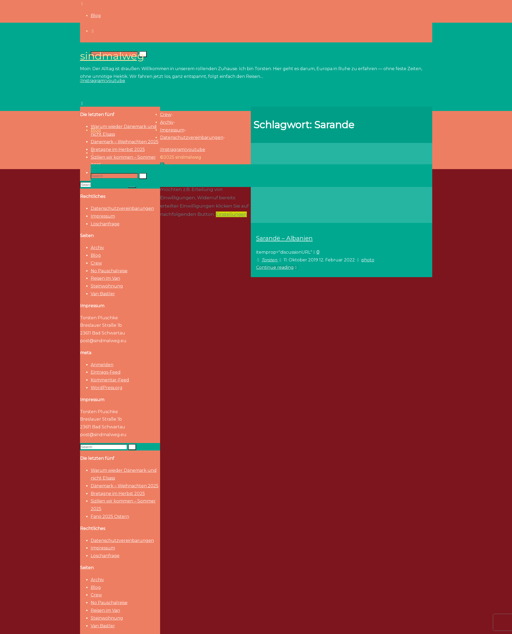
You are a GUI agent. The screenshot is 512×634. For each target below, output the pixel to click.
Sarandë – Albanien (284, 238)
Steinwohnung (107, 286)
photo (367, 259)
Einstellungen (231, 214)
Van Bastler (103, 293)
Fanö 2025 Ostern (110, 516)
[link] (93, 152)
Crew (96, 263)
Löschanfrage (105, 223)
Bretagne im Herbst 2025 (118, 493)
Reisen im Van (105, 278)
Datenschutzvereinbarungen (122, 208)
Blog (96, 255)
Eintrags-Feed (106, 372)
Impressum (103, 216)
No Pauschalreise (109, 270)
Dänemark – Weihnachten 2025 (124, 485)
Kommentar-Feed (110, 379)
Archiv (97, 247)
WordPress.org (106, 387)
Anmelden (102, 364)
